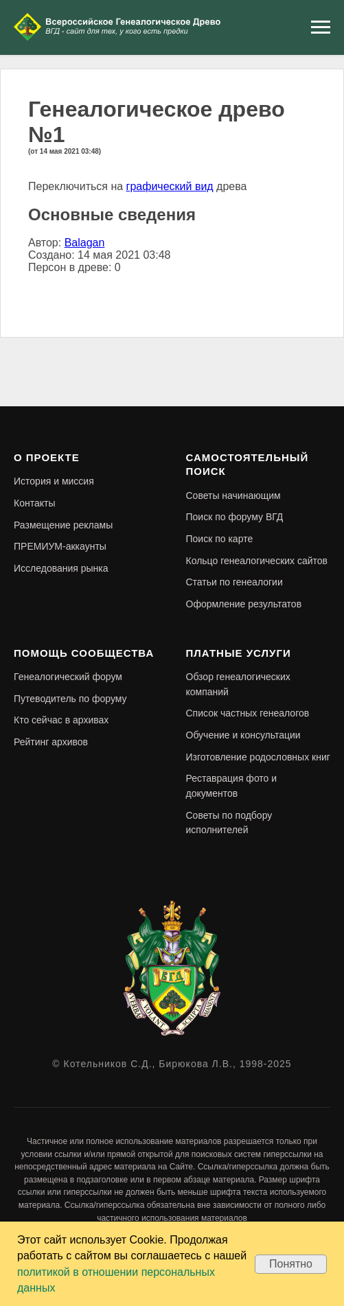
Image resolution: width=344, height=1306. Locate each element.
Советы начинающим (233, 495)
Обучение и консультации (243, 735)
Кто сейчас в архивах (61, 719)
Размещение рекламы (63, 525)
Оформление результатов (244, 603)
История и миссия (54, 481)
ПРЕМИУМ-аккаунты (60, 546)
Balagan (85, 242)
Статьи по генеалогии (234, 581)
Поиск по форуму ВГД (235, 516)
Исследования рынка (61, 568)
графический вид (170, 186)
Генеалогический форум (68, 676)
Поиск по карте (219, 538)
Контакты (34, 503)
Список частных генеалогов (248, 713)
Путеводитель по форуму (70, 698)
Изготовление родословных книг (258, 756)
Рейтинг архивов (51, 741)
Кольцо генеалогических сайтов (257, 560)
